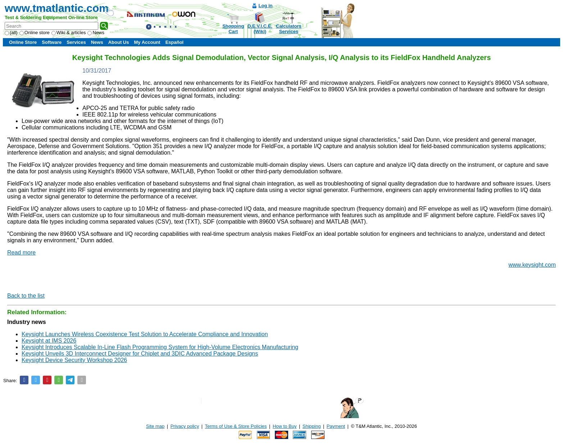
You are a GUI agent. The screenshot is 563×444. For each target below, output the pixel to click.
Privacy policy (185, 426)
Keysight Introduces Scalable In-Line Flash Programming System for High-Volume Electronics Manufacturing (160, 347)
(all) (11, 32)
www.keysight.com (532, 265)
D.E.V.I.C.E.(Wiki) (260, 28)
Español (174, 42)
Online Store (23, 42)
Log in (266, 5)
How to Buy (284, 426)
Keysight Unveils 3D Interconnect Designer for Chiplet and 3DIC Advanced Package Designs (140, 354)
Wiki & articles (68, 32)
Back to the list (26, 296)
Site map (155, 426)
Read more (21, 253)
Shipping (312, 426)
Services (76, 42)
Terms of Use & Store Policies (236, 426)
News (95, 32)
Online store (34, 32)
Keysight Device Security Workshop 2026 (74, 360)
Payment (336, 426)
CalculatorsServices (288, 28)
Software (52, 42)
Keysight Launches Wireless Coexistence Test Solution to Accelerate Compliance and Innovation (145, 334)
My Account (147, 42)
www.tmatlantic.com (57, 8)
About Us (118, 42)
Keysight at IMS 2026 (49, 341)
